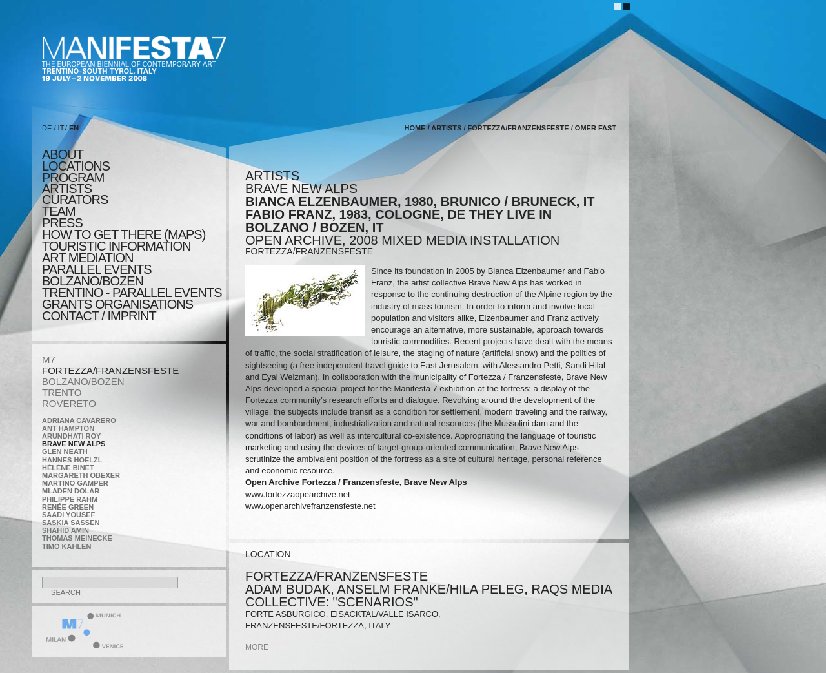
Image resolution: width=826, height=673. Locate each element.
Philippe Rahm (69, 499)
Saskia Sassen (70, 522)
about (62, 154)
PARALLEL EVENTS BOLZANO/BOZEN (97, 275)
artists (67, 188)
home (415, 128)
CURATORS (75, 199)
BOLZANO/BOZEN (83, 381)
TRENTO (61, 392)
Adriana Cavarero (79, 420)
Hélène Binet (68, 467)
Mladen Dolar (70, 491)
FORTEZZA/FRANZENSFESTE (110, 370)
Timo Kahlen (66, 546)
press (62, 223)
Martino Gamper (75, 483)
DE (47, 128)
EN (74, 128)
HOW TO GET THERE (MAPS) (123, 234)
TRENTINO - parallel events (132, 292)
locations (76, 166)
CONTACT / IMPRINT (99, 316)
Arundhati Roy (71, 436)
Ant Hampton (68, 428)
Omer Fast (595, 128)
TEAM (59, 211)
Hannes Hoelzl (72, 460)
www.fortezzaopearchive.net (297, 494)
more (256, 647)
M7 (48, 359)
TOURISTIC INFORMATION (116, 246)
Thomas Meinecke (77, 538)
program (73, 177)
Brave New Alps (73, 444)
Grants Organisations (117, 304)
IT (61, 128)
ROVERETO (69, 403)
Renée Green (68, 507)
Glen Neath (65, 451)
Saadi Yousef (68, 515)
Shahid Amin (65, 530)
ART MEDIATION (87, 258)
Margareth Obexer (81, 475)
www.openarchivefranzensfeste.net (310, 506)
